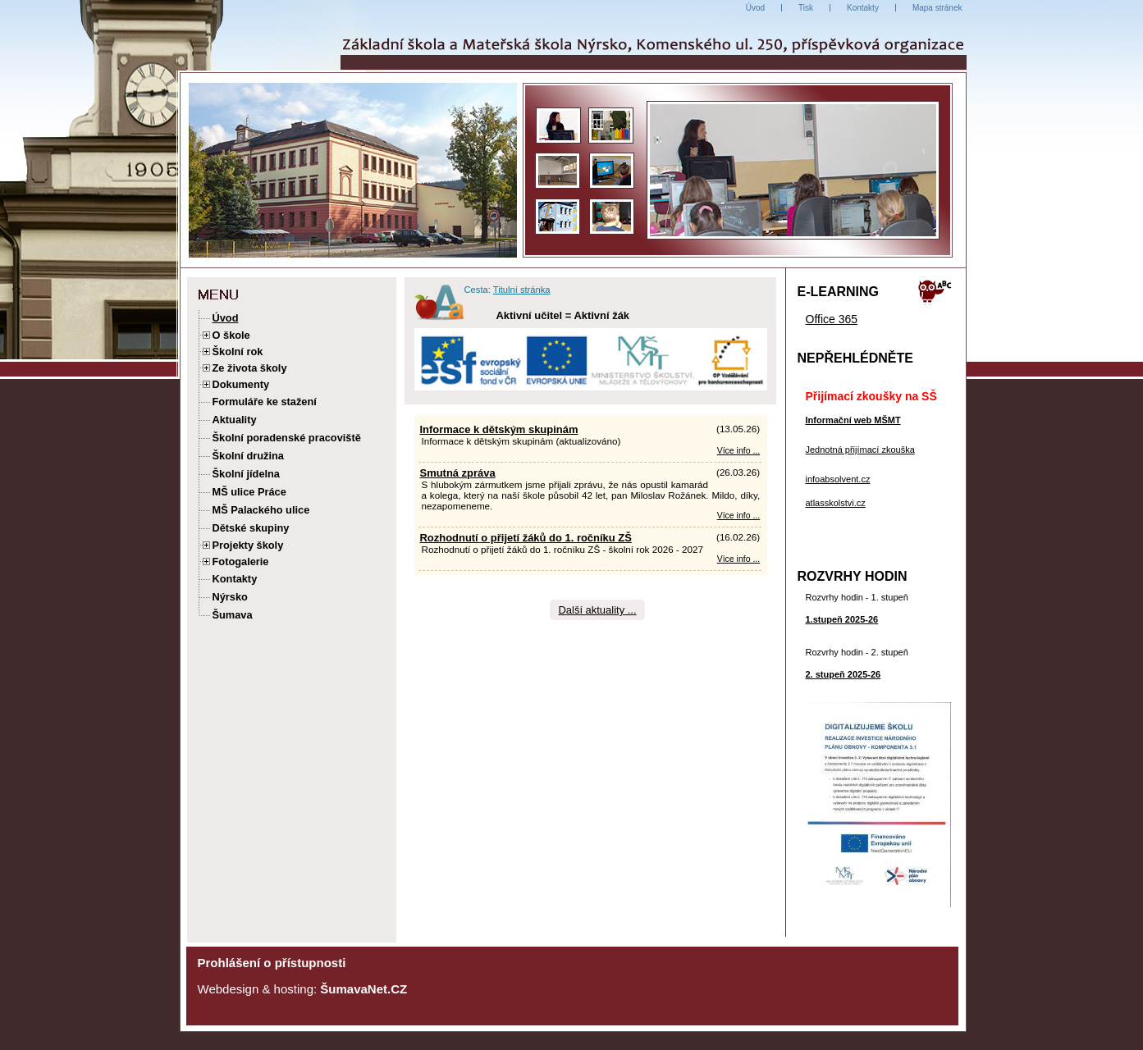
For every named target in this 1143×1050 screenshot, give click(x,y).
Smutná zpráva (458, 473)
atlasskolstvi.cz (836, 503)
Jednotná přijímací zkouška (860, 449)
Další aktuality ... (597, 610)
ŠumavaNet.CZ (363, 989)
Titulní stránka (522, 289)
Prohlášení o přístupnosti (272, 963)
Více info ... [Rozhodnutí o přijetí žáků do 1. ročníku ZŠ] (738, 559)
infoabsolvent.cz (838, 479)
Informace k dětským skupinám (499, 429)
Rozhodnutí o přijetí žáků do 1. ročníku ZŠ (526, 538)
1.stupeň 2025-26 (842, 619)
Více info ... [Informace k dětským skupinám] (738, 450)
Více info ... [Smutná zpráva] (738, 515)
